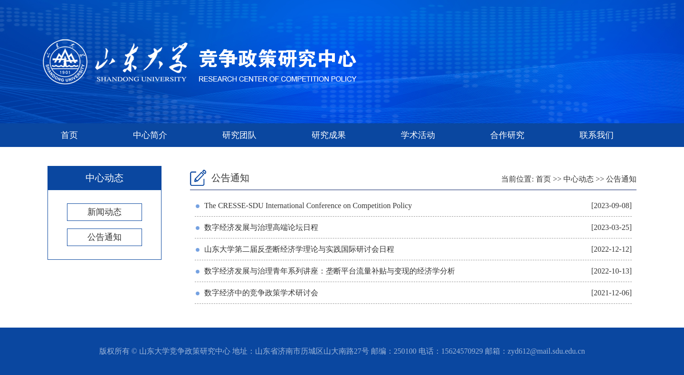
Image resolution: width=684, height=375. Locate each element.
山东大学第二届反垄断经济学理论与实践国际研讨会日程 (299, 249)
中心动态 (578, 179)
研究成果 (329, 135)
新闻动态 (104, 212)
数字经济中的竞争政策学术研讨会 (261, 293)
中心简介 (150, 135)
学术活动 (418, 135)
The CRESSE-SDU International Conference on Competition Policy (308, 205)
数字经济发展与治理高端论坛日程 (261, 227)
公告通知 (104, 237)
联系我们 (597, 135)
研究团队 (239, 135)
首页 (69, 135)
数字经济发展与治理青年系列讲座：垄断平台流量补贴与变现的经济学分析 (329, 271)
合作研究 (507, 135)
